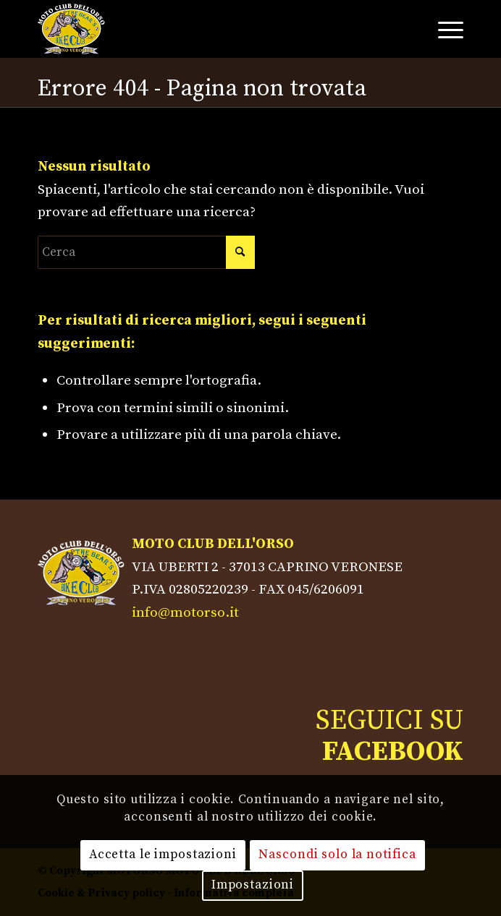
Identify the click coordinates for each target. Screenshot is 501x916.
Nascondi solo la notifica (337, 855)
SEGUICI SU (389, 736)
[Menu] (443, 29)
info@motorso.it (185, 612)
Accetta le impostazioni (163, 855)
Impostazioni (252, 885)
